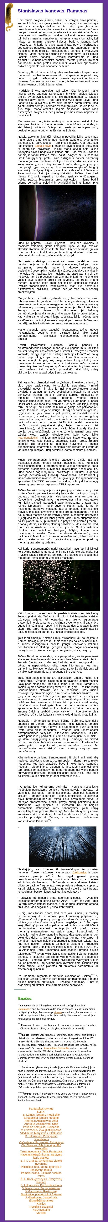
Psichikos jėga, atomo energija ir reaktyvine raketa (41, 1168)
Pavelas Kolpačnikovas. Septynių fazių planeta (41, 1156)
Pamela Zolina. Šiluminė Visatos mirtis (41, 1174)
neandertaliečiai (28, 437)
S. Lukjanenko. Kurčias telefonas (41, 1185)
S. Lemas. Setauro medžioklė (41, 1114)
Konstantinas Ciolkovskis (56, 1048)
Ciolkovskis (80, 872)
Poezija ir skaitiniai (41, 1206)
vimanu (58, 1012)
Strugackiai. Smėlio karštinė (41, 1117)
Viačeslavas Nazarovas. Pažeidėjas (41, 1142)
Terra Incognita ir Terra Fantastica (41, 1151)
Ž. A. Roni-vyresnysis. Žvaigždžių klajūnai (41, 1181)
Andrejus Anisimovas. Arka (41, 1120)
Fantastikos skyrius (41, 1108)
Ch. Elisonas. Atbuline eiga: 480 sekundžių (41, 1147)
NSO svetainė (41, 1209)
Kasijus (41, 1203)
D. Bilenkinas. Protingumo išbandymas (41, 1138)
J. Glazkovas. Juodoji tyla (41, 1197)
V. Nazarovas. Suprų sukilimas (41, 1188)
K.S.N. (41, 1111)
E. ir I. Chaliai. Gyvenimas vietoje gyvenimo (41, 1162)
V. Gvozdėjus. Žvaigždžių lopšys (41, 1130)
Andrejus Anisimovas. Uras (41, 1123)
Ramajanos (24, 1009)
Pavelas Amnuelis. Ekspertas (41, 1126)
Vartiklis (41, 1212)
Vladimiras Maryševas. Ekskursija (41, 1133)
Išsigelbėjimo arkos (41, 1200)
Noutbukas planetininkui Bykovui (41, 1194)
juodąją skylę (43, 145)
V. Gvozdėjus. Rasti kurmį (41, 1191)
